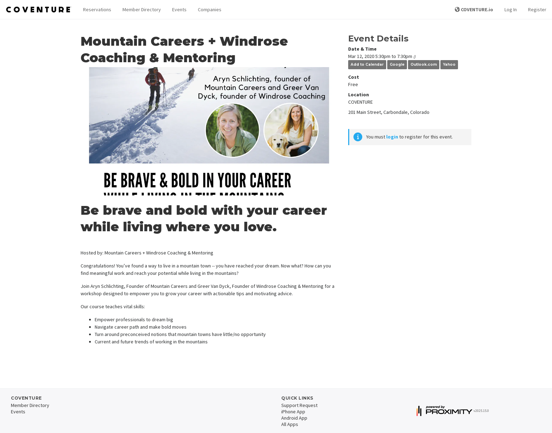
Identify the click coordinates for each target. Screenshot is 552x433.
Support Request (299, 405)
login (392, 137)
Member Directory (142, 9)
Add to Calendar (367, 64)
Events (179, 9)
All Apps (289, 424)
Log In (510, 9)
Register (537, 9)
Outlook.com (423, 64)
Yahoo (449, 64)
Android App (294, 418)
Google (397, 64)
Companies (209, 9)
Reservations (97, 9)
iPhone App (293, 411)
